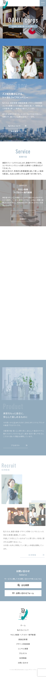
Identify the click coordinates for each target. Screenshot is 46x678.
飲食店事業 (23, 639)
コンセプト (23, 214)
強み (23, 308)
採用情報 (23, 658)
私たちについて (17, 126)
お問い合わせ (23, 663)
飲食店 (23, 264)
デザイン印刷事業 (23, 644)
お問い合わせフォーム (23, 593)
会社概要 (19, 131)
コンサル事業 (23, 649)
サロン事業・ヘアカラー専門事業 (23, 635)
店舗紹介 (23, 220)
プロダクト (21, 445)
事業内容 (23, 302)
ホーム (23, 625)
